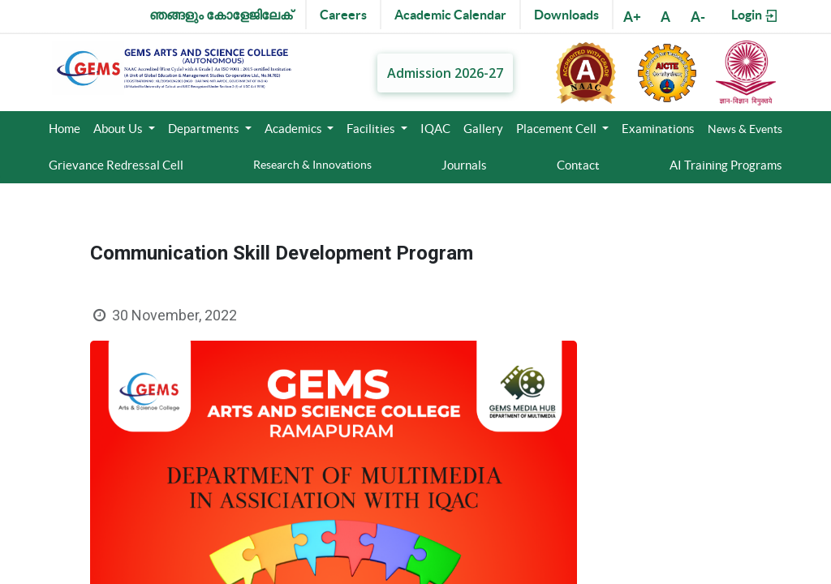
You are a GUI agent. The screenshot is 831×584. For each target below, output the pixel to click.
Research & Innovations (312, 164)
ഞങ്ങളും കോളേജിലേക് (220, 14)
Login (755, 15)
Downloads (566, 14)
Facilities (372, 128)
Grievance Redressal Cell (116, 165)
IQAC (435, 128)
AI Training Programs (726, 165)
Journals (464, 165)
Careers (343, 14)
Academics (295, 128)
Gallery (483, 128)
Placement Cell (557, 128)
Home (64, 128)
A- (698, 16)
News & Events (745, 128)
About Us (119, 128)
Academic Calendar (450, 14)
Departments (205, 128)
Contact (578, 165)
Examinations (658, 128)
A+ (632, 16)
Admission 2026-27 (445, 72)
